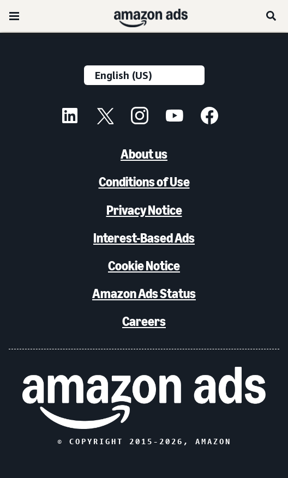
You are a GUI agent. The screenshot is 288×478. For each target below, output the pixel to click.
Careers (144, 321)
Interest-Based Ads (144, 238)
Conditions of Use (144, 182)
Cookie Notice (144, 266)
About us (144, 154)
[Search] (271, 16)
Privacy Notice (144, 210)
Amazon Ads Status (144, 293)
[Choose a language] (144, 75)
